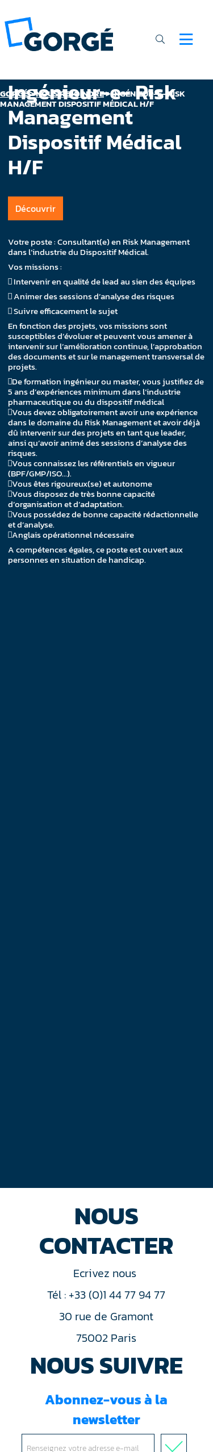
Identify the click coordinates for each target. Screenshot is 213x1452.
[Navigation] (186, 39)
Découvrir (35, 208)
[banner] (59, 33)
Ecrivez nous (106, 1273)
